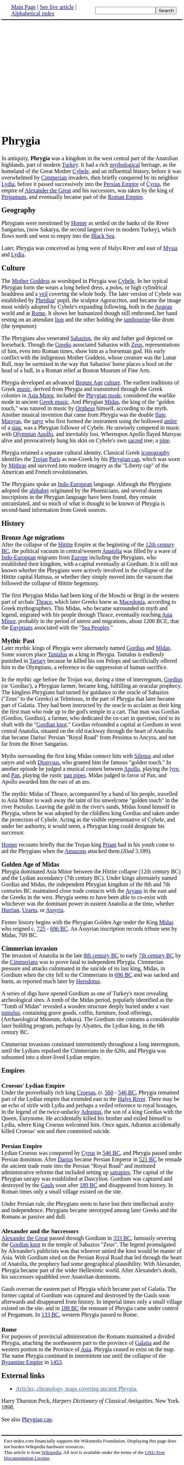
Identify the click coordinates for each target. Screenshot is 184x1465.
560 (109, 1092)
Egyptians (21, 627)
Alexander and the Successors (40, 1231)
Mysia (170, 248)
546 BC (127, 1092)
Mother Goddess (31, 281)
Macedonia (132, 602)
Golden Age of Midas (30, 864)
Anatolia (112, 551)
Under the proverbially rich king (39, 1092)
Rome (38, 313)
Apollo (45, 434)
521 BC (147, 1159)
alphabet (39, 490)
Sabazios (81, 338)
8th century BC (101, 955)
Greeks (63, 345)
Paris (54, 459)
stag (16, 428)
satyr (37, 421)
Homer (79, 223)
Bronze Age (89, 382)
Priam (109, 845)
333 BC (122, 1238)
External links (23, 1376)
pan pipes (75, 775)
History (12, 523)
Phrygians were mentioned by (36, 223)
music (23, 389)
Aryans (134, 891)
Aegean (163, 307)
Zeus (136, 345)
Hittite (65, 545)
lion (59, 320)
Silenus (142, 756)
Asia (86, 1349)
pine (164, 440)
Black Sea (102, 236)
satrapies (120, 1172)
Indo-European (75, 484)
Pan (15, 775)
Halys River (131, 1099)
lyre (174, 769)
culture (112, 382)
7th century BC (156, 955)
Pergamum (13, 197)
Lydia (7, 184)
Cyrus (153, 184)
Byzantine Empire (22, 1362)
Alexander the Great (48, 190)
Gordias (135, 648)
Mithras (17, 465)
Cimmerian (54, 178)
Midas (112, 402)
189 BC (88, 1185)
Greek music (53, 402)
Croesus (86, 1092)
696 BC (59, 929)
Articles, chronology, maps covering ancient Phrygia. (76, 1389)
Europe (79, 557)
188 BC (70, 1308)
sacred (135, 440)
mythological (125, 165)
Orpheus (85, 408)
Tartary (37, 661)
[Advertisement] (61, 76)
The (6, 281)
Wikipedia (51, 1452)
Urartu (29, 910)
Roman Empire (125, 197)
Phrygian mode (103, 395)
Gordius (173, 679)
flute (160, 415)
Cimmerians (24, 962)
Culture (13, 268)
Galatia (143, 1343)
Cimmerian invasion (29, 948)
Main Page (23, 7)
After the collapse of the (29, 545)
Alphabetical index (32, 13)
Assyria (54, 910)
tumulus (10, 1013)
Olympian (24, 434)
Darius (65, 1159)
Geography (18, 210)
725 (41, 929)
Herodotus (88, 981)
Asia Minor (41, 395)
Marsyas (11, 421)
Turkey (70, 165)
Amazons (75, 851)
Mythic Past (17, 641)
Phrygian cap (124, 459)
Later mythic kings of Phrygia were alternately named (63, 648)
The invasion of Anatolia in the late (42, 955)
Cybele (81, 171)
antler (170, 421)
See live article (57, 7)
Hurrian (10, 910)
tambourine (137, 320)
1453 (56, 1362)
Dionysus (48, 762)
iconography (155, 453)
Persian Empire (121, 184)
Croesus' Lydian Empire (33, 1085)
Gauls (47, 1185)
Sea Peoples (95, 627)
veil (43, 294)
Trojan (40, 459)
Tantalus (57, 654)
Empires (13, 1070)
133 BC (50, 1315)
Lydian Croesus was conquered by (41, 1153)
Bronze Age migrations (32, 537)
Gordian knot (52, 724)
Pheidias (45, 300)
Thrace (44, 602)
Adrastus (91, 1112)
